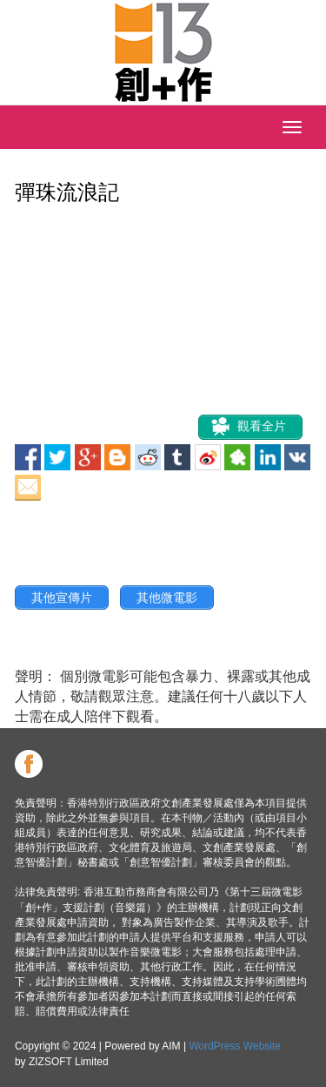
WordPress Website (235, 1046)
